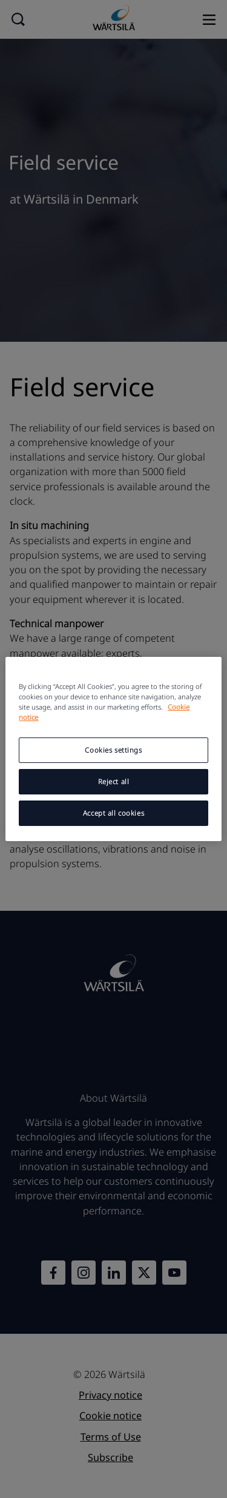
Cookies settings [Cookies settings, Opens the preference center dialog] (113, 749)
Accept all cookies (113, 812)
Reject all (114, 781)
